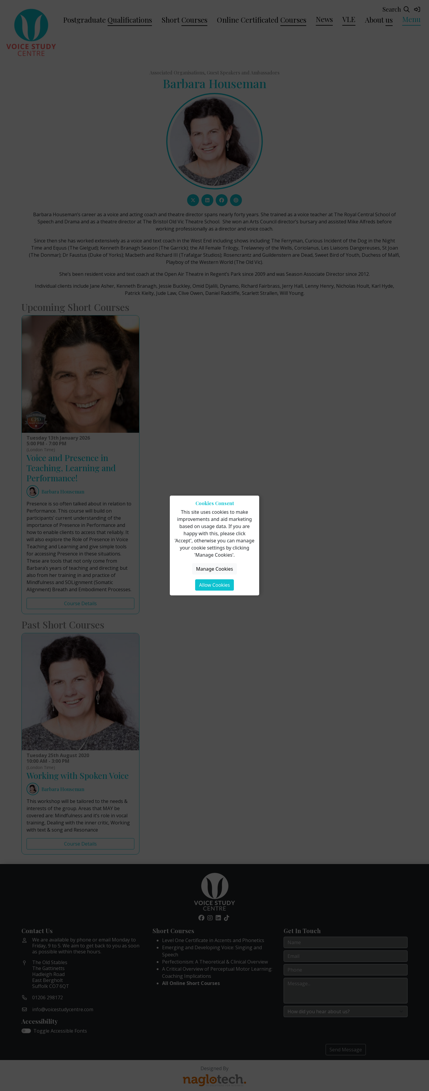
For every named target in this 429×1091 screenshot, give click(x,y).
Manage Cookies (214, 569)
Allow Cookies (214, 585)
